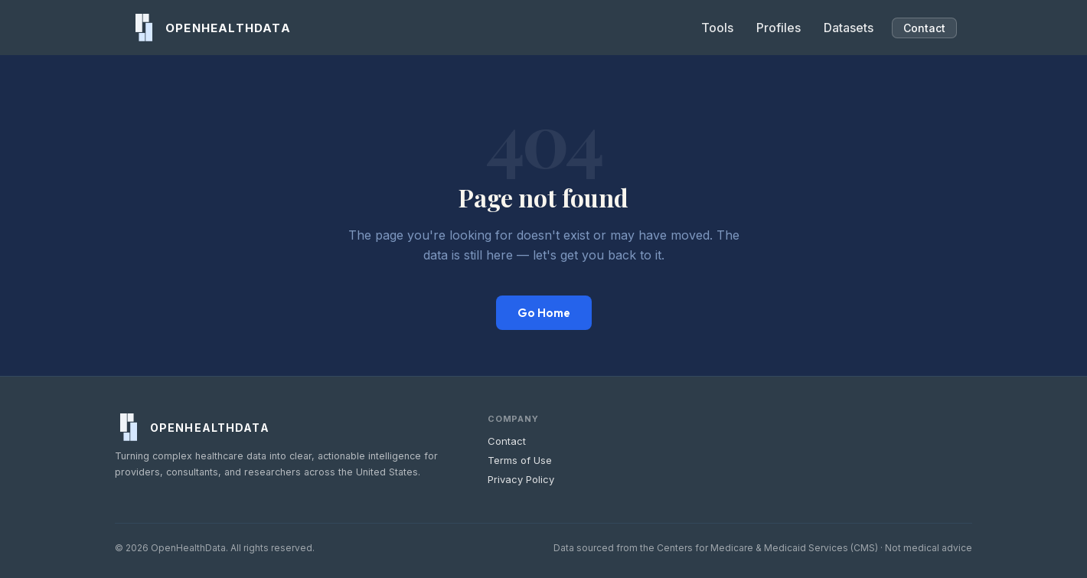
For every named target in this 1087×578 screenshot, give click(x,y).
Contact (924, 27)
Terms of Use (520, 460)
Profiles (778, 27)
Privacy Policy (521, 479)
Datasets (848, 27)
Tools (717, 27)
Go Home (543, 312)
